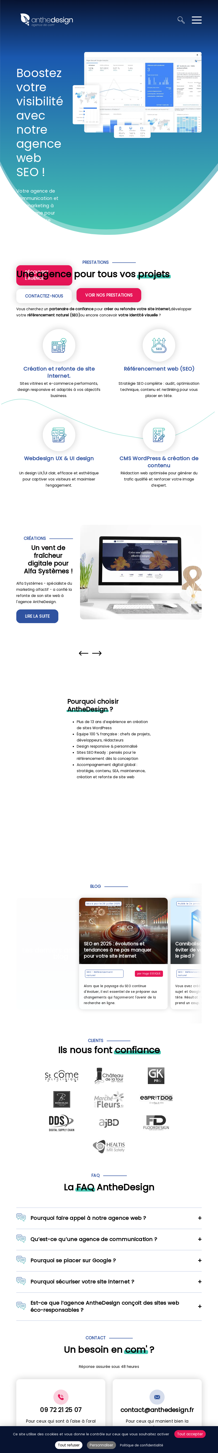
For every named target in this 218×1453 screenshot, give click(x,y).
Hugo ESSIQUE (153, 973)
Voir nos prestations (109, 295)
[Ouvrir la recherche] (181, 20)
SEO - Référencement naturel (101, 973)
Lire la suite (37, 616)
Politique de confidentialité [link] (141, 1445)
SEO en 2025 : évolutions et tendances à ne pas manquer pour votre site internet (119, 950)
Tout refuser (69, 1445)
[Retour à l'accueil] (46, 20)
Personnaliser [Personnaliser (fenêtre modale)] (101, 1445)
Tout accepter (190, 1434)
